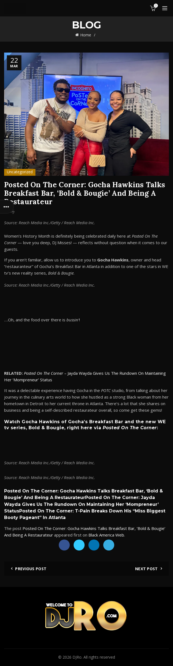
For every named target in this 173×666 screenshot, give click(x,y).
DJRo (77, 657)
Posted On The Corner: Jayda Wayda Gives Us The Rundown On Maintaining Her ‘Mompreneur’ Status (81, 504)
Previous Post (30, 568)
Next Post (146, 568)
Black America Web (106, 535)
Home (85, 35)
